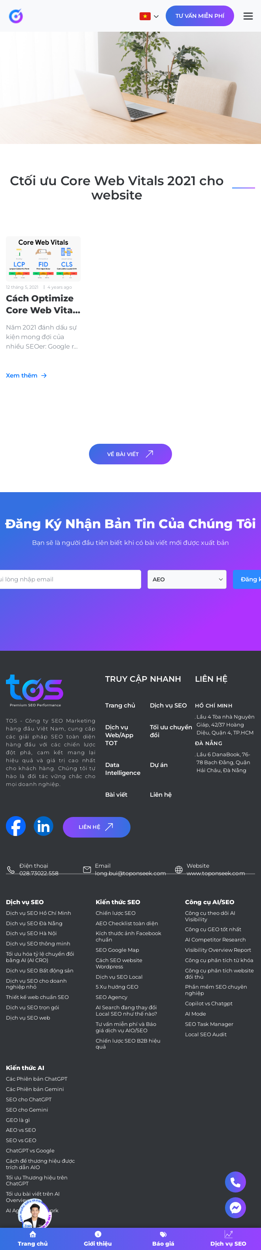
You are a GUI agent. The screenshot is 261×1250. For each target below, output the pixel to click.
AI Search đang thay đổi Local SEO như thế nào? (126, 1011)
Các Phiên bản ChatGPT (36, 1079)
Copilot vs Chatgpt (209, 1004)
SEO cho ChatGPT (28, 1099)
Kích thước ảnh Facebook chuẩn (128, 936)
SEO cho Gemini (27, 1110)
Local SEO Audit (206, 1034)
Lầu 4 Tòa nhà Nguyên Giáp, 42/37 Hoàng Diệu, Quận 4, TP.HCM (226, 724)
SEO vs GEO (21, 1140)
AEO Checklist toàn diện (127, 923)
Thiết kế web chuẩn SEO (37, 997)
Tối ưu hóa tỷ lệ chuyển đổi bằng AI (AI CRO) (40, 957)
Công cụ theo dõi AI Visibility (210, 916)
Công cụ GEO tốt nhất (213, 929)
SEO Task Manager (209, 1024)
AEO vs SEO (21, 1130)
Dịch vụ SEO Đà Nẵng (34, 923)
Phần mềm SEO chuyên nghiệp (216, 990)
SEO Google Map (117, 950)
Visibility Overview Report (218, 950)
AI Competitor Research (215, 940)
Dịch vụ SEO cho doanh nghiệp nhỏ (36, 984)
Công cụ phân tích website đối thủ (219, 974)
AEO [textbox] (159, 579)
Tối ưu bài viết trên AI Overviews (33, 1197)
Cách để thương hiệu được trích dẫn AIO (40, 1164)
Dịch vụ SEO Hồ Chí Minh (38, 913)
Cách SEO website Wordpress (119, 963)
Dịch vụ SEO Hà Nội (31, 933)
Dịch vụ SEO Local (119, 977)
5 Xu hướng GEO (117, 987)
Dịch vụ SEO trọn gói (32, 1007)
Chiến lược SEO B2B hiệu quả (128, 1044)
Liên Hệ (97, 827)
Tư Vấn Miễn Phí (200, 15)
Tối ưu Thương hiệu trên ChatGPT (37, 1181)
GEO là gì (18, 1120)
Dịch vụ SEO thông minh (38, 944)
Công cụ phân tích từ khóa (219, 960)
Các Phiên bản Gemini (35, 1089)
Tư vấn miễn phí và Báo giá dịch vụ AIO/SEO (126, 1027)
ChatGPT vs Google (30, 1151)
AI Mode (195, 1014)
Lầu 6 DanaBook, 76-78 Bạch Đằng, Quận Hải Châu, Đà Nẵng (223, 762)
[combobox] (187, 579)
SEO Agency (111, 997)
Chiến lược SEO (116, 913)
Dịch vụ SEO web (28, 1018)
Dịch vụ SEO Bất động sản (40, 971)
